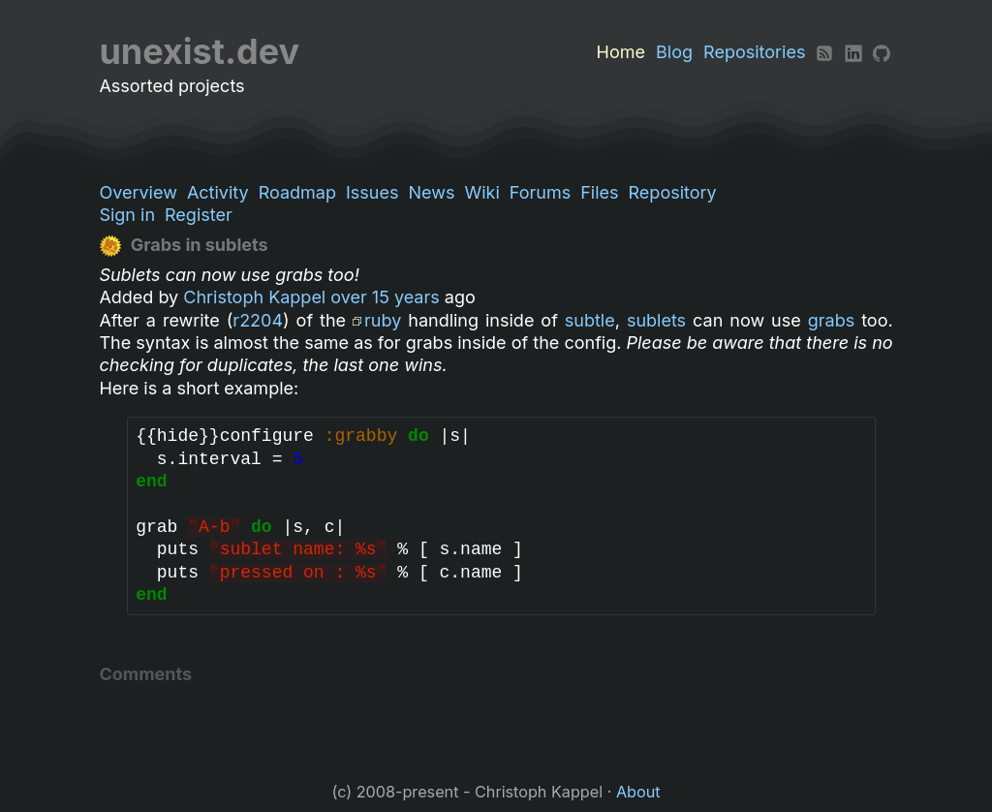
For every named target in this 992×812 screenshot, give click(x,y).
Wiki (481, 192)
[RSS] (824, 52)
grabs (831, 320)
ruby (382, 320)
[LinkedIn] (853, 52)
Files (599, 192)
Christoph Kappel (254, 297)
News (431, 192)
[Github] (881, 52)
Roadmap (297, 192)
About (638, 791)
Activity (218, 192)
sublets (656, 320)
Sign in (127, 214)
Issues (372, 192)
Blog (674, 52)
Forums (540, 192)
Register (198, 214)
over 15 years (384, 297)
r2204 (257, 320)
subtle (590, 320)
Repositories (754, 52)
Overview (137, 192)
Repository (673, 192)
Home (621, 52)
